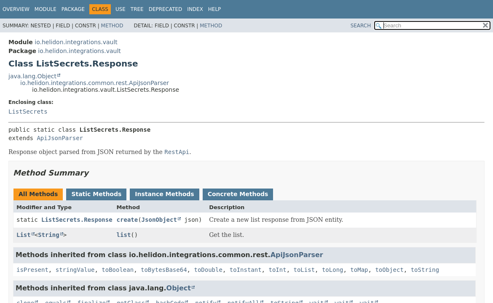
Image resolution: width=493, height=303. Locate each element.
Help (214, 9)
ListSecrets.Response (77, 219)
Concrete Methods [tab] (238, 194)
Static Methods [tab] (96, 194)
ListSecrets (28, 111)
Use (120, 9)
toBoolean (118, 269)
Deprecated (165, 9)
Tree (137, 9)
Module (45, 9)
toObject (389, 269)
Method (112, 26)
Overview (16, 9)
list (124, 234)
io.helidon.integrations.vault (76, 42)
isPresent (32, 269)
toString (425, 269)
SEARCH (361, 26)
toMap (359, 269)
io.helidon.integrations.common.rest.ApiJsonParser (94, 83)
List (23, 234)
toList (304, 269)
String (48, 234)
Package (73, 9)
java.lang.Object (32, 76)
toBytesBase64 (164, 269)
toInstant (246, 269)
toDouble (208, 269)
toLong (332, 269)
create (127, 219)
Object (178, 288)
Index (195, 9)
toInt (277, 269)
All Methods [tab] (38, 194)
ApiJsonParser (60, 138)
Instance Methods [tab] (164, 194)
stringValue (75, 269)
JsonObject (159, 219)
